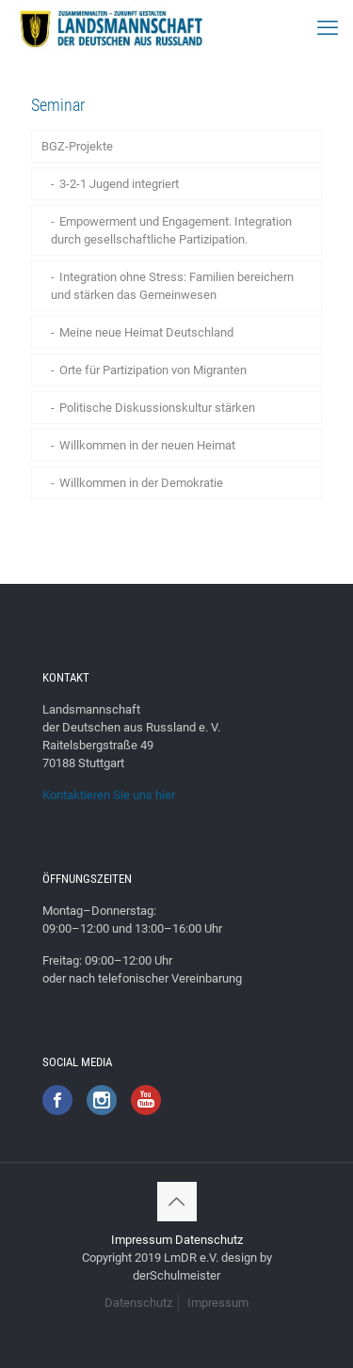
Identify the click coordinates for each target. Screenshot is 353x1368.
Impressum (141, 1240)
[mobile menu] (328, 28)
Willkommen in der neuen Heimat (147, 445)
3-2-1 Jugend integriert (119, 184)
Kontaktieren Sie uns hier (108, 795)
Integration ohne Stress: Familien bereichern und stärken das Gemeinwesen (172, 286)
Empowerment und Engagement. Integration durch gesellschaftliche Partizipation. (171, 230)
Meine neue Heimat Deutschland (146, 332)
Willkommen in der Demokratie (141, 483)
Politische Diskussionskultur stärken (157, 408)
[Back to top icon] (177, 1201)
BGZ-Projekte (77, 146)
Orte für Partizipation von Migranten (153, 370)
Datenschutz (209, 1240)
